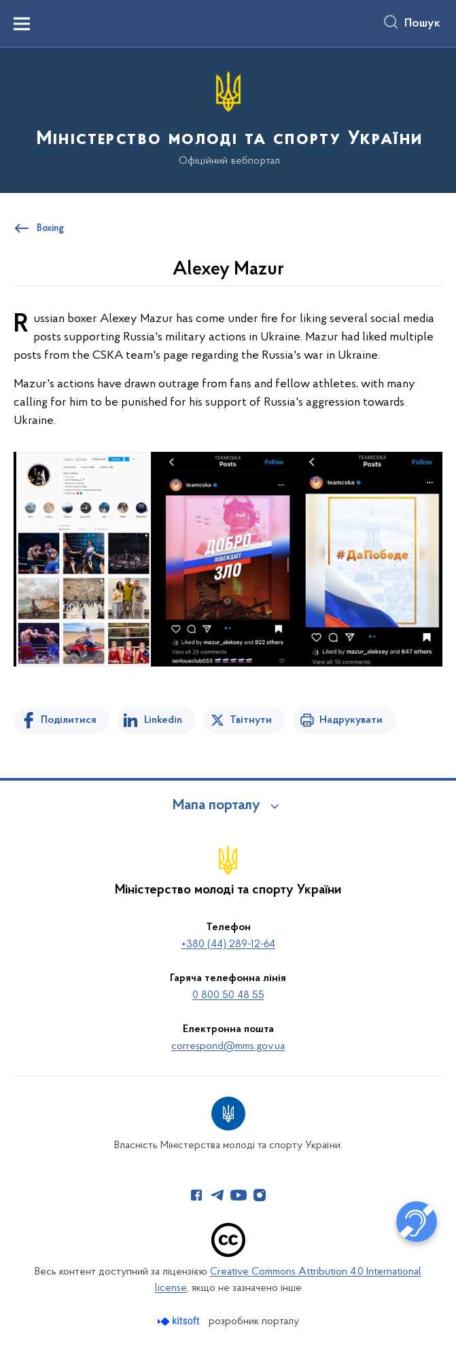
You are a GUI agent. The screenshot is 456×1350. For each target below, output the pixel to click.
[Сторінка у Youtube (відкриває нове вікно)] (238, 1195)
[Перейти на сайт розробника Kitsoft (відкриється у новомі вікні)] (180, 1321)
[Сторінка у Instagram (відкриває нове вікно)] (259, 1195)
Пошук (422, 24)
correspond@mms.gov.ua (228, 1046)
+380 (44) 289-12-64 (228, 944)
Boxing (50, 229)
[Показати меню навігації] (21, 23)
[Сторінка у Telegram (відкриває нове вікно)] (217, 1195)
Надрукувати (351, 720)
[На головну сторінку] (228, 119)
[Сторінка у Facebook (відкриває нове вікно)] (196, 1195)
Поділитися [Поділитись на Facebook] (69, 720)
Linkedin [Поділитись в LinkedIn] (163, 720)
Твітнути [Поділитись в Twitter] (251, 720)
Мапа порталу (216, 805)
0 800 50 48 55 (228, 995)
